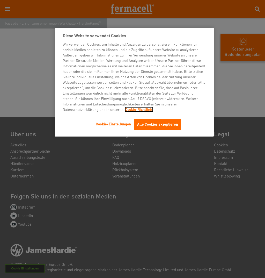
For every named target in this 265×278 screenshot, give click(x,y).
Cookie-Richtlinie (139, 109)
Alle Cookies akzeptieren (157, 124)
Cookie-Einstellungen (113, 124)
